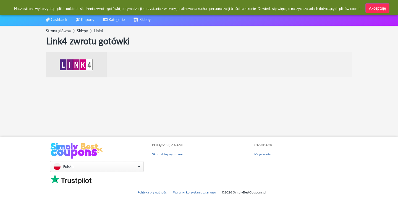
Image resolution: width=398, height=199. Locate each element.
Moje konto (262, 154)
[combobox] (185, 7)
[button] (97, 166)
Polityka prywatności (152, 192)
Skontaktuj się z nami (167, 154)
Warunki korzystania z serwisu (194, 192)
